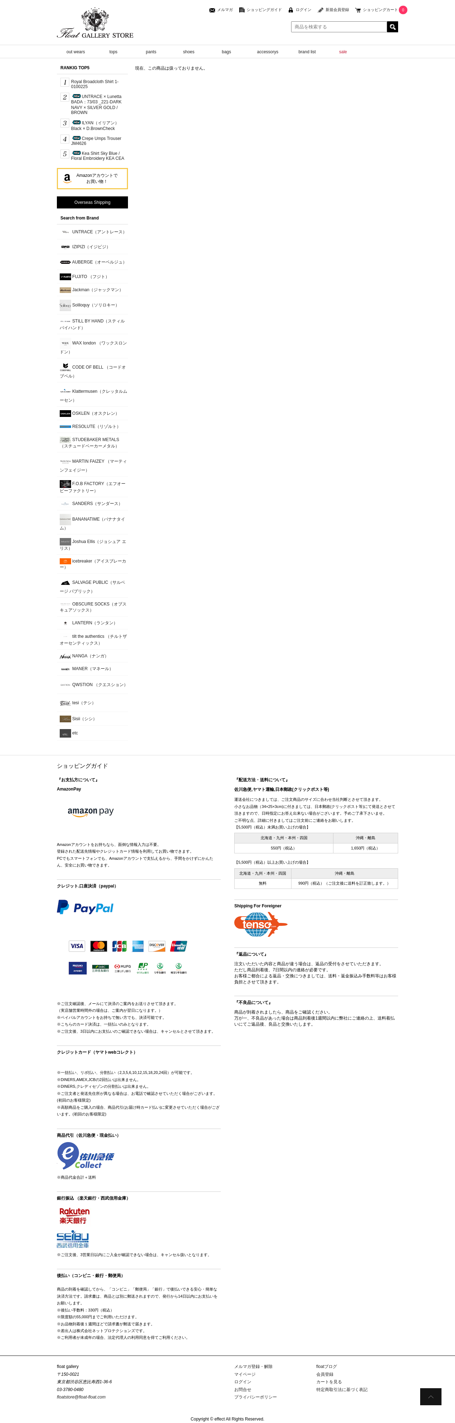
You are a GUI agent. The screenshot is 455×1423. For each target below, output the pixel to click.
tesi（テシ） (78, 703)
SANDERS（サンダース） (91, 504)
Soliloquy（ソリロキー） (89, 305)
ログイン (303, 9)
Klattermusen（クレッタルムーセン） (93, 394)
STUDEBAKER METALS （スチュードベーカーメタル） (89, 442)
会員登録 (324, 1374)
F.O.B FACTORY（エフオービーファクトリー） (92, 486)
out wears (75, 51)
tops (113, 51)
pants (151, 51)
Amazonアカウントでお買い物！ (97, 178)
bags (226, 51)
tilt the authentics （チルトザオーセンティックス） (93, 639)
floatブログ (326, 1366)
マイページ (245, 1374)
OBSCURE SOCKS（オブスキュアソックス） (93, 607)
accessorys (267, 51)
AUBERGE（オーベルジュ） (93, 262)
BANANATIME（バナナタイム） (92, 522)
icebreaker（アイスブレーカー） (93, 564)
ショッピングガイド (264, 9)
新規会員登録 (337, 9)
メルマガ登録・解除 (253, 1366)
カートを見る (329, 1381)
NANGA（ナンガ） (84, 656)
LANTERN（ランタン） (89, 623)
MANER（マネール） (86, 669)
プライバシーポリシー (255, 1397)
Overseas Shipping (92, 202)
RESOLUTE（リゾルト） (90, 426)
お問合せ (242, 1389)
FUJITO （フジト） (84, 276)
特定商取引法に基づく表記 (342, 1389)
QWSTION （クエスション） (94, 685)
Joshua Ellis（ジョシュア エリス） (93, 544)
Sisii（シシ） (78, 719)
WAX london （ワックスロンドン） (93, 346)
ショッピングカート (380, 9)
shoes (188, 51)
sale (343, 51)
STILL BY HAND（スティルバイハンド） (92, 324)
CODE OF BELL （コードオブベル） (93, 370)
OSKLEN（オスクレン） (89, 413)
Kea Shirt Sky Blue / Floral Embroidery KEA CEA (97, 156)
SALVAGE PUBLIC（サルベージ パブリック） (92, 585)
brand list (307, 51)
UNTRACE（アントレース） (93, 232)
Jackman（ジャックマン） (91, 290)
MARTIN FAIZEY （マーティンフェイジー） (93, 464)
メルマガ (225, 9)
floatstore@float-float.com (81, 1397)
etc (69, 733)
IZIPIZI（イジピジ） (85, 247)
